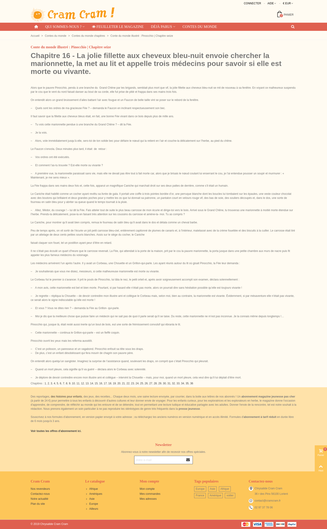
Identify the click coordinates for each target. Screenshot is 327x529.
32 (173, 383)
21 (123, 383)
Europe (91, 504)
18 (109, 383)
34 (182, 383)
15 (96, 383)
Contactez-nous (40, 493)
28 (155, 383)
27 (150, 383)
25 (141, 383)
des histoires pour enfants (66, 396)
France (200, 495)
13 (87, 383)
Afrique (91, 489)
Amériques (93, 494)
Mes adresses (148, 498)
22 (127, 383)
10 (73, 383)
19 (114, 383)
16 (100, 383)
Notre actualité (39, 498)
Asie (89, 499)
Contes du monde (200, 27)
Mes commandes (150, 493)
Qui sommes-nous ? (63, 27)
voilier (229, 495)
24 (137, 383)
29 (159, 383)
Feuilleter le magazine (118, 27)
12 (82, 383)
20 (118, 383)
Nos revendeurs (40, 488)
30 (164, 383)
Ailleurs (91, 509)
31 (168, 383)
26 (146, 383)
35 (187, 383)
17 (105, 383)
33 (177, 383)
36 (191, 383)
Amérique (215, 495)
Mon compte (147, 488)
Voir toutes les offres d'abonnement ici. (56, 431)
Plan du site (38, 503)
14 (91, 383)
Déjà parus (161, 27)
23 (132, 383)
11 (78, 383)
